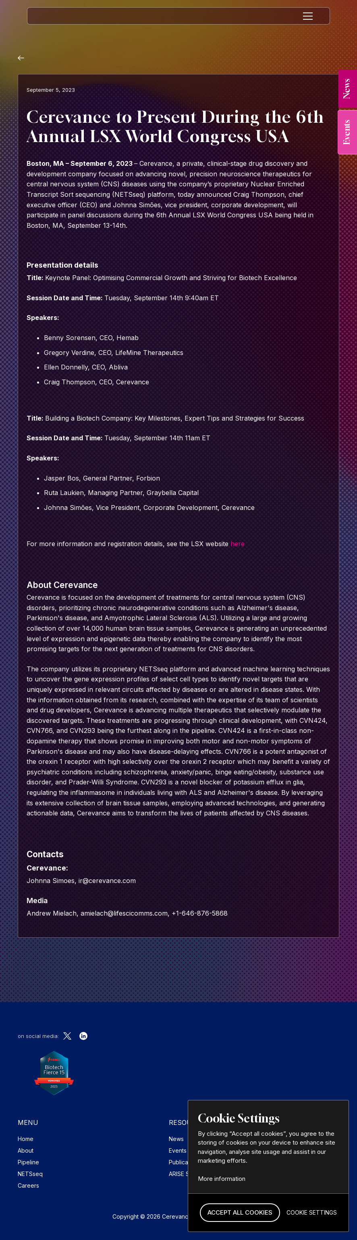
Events (178, 1150)
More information (221, 1178)
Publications (185, 1162)
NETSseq (30, 1173)
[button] (240, 1212)
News (176, 1138)
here (237, 544)
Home (25, 1138)
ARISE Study (185, 1173)
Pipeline (28, 1162)
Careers (28, 1185)
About (25, 1150)
